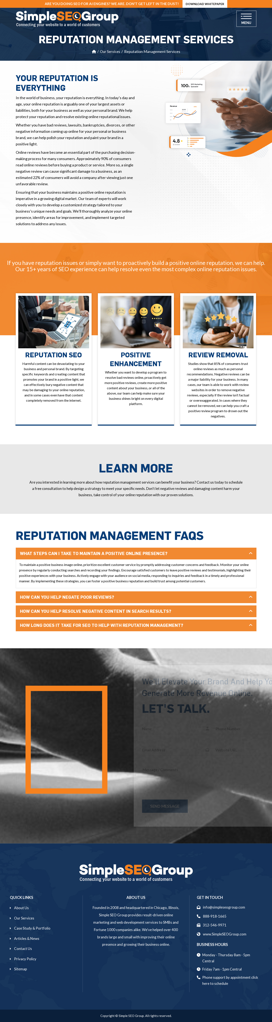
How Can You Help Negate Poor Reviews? (67, 597)
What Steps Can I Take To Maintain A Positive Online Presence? (93, 553)
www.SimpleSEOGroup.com (221, 934)
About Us (21, 908)
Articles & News (26, 938)
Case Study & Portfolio (32, 928)
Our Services (110, 51)
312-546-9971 (211, 925)
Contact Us (23, 948)
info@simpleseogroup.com (221, 907)
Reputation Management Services (152, 51)
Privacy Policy (25, 959)
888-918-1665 (211, 916)
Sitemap (20, 969)
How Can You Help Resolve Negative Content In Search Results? (95, 611)
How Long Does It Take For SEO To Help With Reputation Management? (101, 625)
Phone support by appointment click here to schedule (230, 980)
